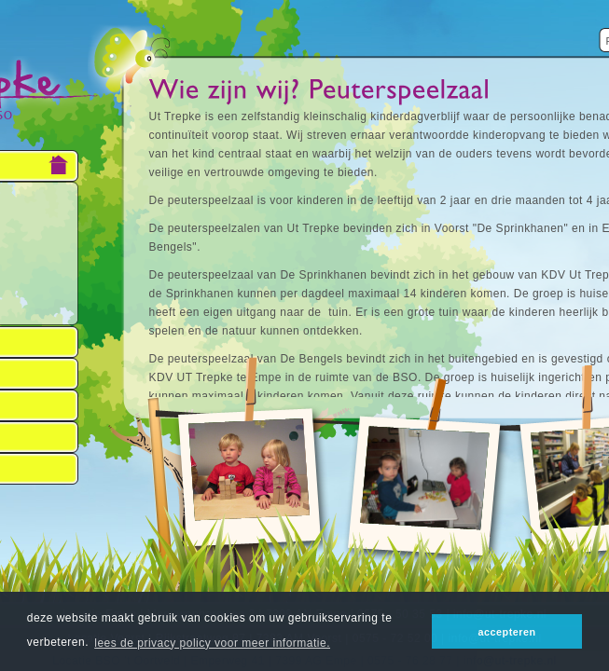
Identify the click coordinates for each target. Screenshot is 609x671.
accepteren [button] (507, 631)
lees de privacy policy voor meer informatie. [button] (212, 643)
